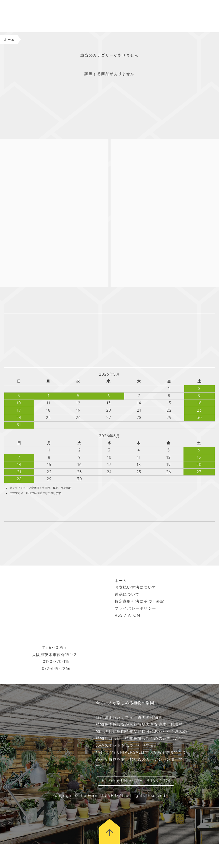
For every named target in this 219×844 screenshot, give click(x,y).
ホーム (9, 39)
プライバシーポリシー (135, 608)
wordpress (23, 528)
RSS (119, 615)
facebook (15, 528)
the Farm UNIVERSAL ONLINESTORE (32, 16)
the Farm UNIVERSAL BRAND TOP (136, 781)
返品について (127, 594)
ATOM (134, 615)
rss (31, 528)
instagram (7, 528)
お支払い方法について (135, 587)
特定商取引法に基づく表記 (139, 601)
